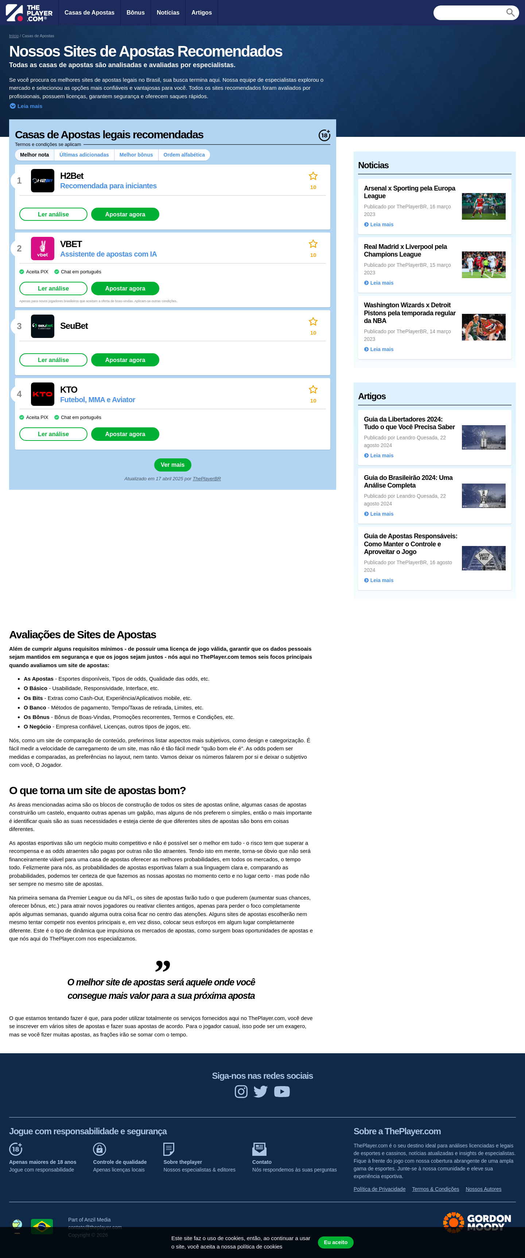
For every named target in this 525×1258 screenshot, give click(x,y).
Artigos (201, 12)
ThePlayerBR (207, 478)
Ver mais (173, 465)
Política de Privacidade (379, 1189)
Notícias (168, 12)
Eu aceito (335, 1242)
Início (14, 36)
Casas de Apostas (89, 12)
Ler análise (53, 214)
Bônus (136, 12)
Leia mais (29, 106)
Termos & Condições (435, 1189)
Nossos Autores (483, 1189)
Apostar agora (125, 214)
